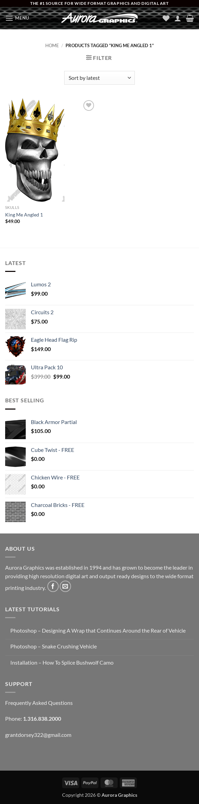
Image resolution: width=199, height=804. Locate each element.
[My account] (177, 18)
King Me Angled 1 (24, 215)
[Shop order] (99, 78)
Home (52, 45)
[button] (17, 18)
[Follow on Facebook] (53, 586)
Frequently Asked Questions (39, 702)
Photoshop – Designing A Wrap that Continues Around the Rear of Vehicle (98, 630)
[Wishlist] (166, 18)
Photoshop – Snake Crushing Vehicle (53, 646)
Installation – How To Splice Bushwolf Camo (62, 662)
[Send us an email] (65, 586)
